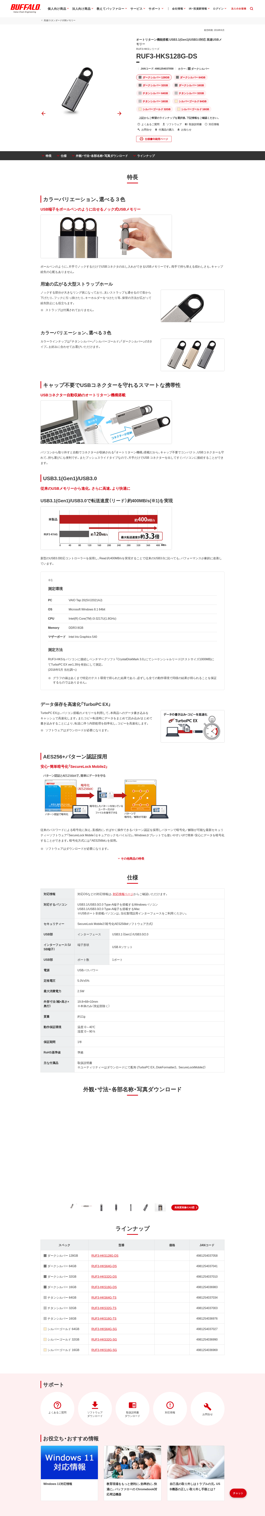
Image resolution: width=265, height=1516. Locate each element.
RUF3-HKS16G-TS (103, 1318)
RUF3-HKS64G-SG (104, 1329)
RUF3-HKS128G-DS (105, 1255)
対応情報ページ (123, 894)
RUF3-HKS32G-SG (104, 1339)
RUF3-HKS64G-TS (103, 1297)
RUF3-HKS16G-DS (104, 1287)
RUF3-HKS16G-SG (104, 1350)
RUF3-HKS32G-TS (103, 1308)
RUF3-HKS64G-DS (104, 1266)
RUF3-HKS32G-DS (104, 1276)
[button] (185, 1208)
